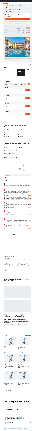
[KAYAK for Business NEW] (1, 17)
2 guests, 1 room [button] (7, 16)
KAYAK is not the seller (18, 406)
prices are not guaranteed (21, 404)
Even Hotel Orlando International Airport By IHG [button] (10, 366)
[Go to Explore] (1, 13)
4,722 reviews (10, 11)
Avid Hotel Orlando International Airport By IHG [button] (24, 366)
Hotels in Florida (25, 414)
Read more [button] (28, 200)
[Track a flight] (1, 15)
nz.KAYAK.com (5, 414)
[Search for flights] (1, 6)
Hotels (9, 414)
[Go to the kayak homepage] (5, 3)
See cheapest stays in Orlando (26, 338)
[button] (31, 1)
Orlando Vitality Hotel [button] (7, 331)
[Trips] (1, 19)
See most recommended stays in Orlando (25, 355)
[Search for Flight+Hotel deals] (1, 11)
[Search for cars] (1, 9)
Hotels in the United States (20, 414)
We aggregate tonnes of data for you (18, 408)
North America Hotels (13, 414)
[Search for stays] (1, 7)
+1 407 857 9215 (7, 10)
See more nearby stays (28, 321)
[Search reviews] (18, 175)
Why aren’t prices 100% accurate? (18, 410)
